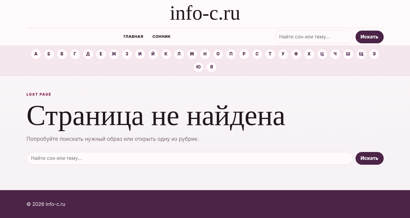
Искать (370, 37)
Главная (133, 36)
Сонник (162, 36)
